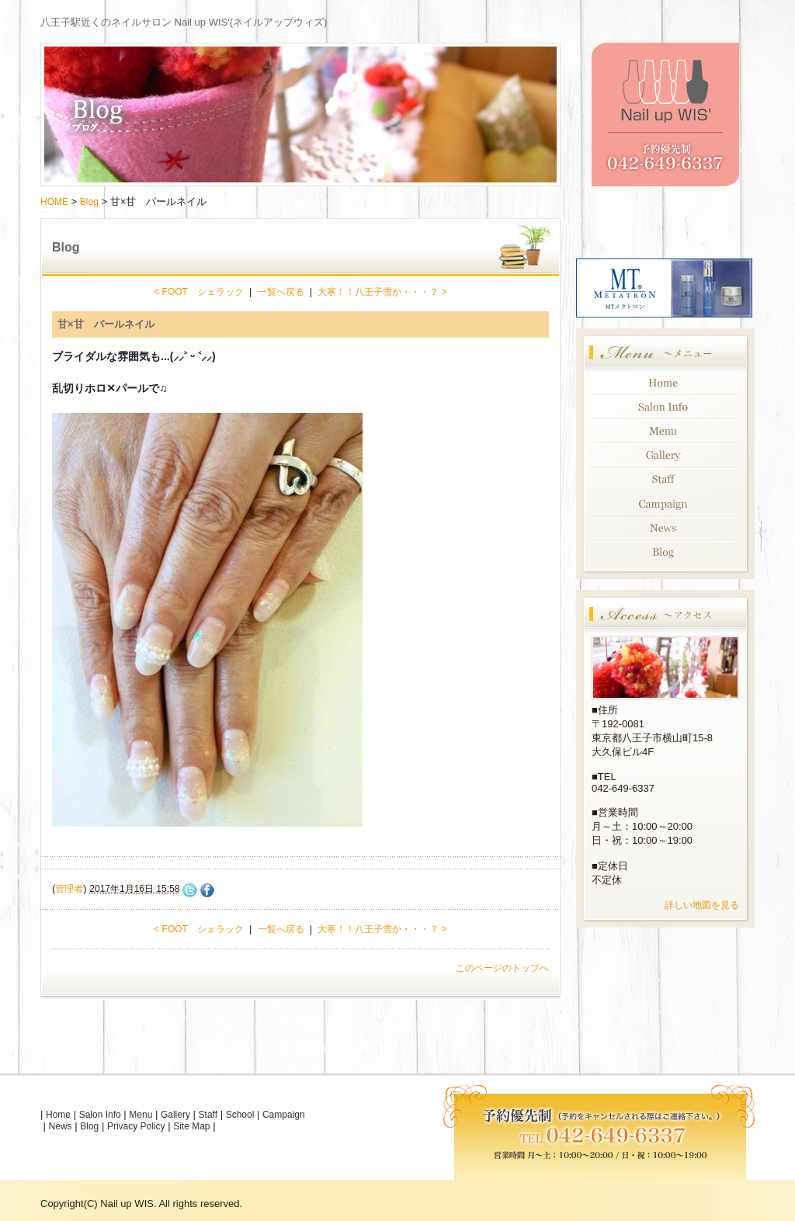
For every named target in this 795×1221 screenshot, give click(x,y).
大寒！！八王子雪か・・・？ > (382, 291)
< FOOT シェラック (198, 291)
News (60, 1126)
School (240, 1114)
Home (58, 1114)
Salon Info (100, 1114)
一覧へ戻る (281, 291)
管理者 (69, 888)
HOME (54, 201)
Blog (89, 201)
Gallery (175, 1114)
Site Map (191, 1126)
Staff (208, 1114)
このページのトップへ (502, 968)
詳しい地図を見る (702, 905)
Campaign (283, 1114)
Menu (140, 1114)
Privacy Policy (136, 1126)
